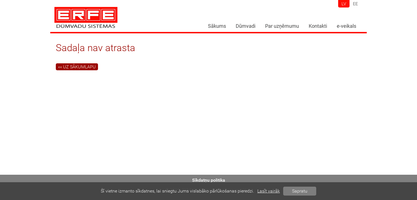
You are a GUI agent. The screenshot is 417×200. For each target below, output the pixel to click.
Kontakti (318, 26)
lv (343, 3)
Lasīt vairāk (268, 191)
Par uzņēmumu (282, 26)
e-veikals (346, 26)
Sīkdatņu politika (208, 180)
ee (355, 3)
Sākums (217, 26)
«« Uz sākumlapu (77, 66)
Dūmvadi (245, 26)
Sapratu (299, 191)
